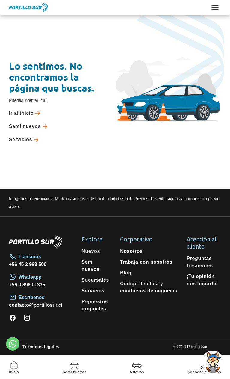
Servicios (25, 139)
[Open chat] (213, 362)
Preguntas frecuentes (200, 262)
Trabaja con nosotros (146, 262)
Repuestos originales (94, 305)
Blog (125, 272)
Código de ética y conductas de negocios (148, 287)
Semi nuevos (29, 126)
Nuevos (90, 251)
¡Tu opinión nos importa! (202, 280)
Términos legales (40, 346)
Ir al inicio (26, 113)
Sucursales (95, 280)
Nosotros (131, 251)
